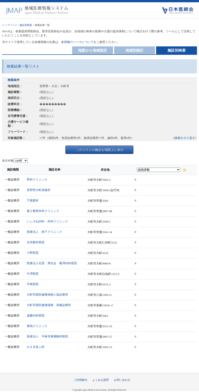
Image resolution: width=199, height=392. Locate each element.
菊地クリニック (37, 326)
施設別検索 (26, 25)
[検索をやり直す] (185, 138)
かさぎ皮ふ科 (35, 347)
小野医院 (33, 252)
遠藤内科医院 (35, 315)
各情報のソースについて (77, 42)
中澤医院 (33, 273)
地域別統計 (134, 50)
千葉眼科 (33, 200)
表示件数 (8, 160)
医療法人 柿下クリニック (44, 232)
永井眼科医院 (35, 242)
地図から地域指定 (92, 50)
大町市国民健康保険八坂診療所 (47, 294)
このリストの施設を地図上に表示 (99, 149)
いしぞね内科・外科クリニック (47, 221)
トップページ (9, 25)
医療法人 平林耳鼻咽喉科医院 (47, 336)
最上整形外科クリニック (43, 211)
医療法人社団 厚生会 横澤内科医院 (52, 263)
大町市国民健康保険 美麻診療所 (49, 305)
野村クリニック (37, 179)
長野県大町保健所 (38, 190)
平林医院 (33, 284)
